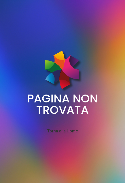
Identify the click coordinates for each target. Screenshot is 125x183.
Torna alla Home (62, 131)
